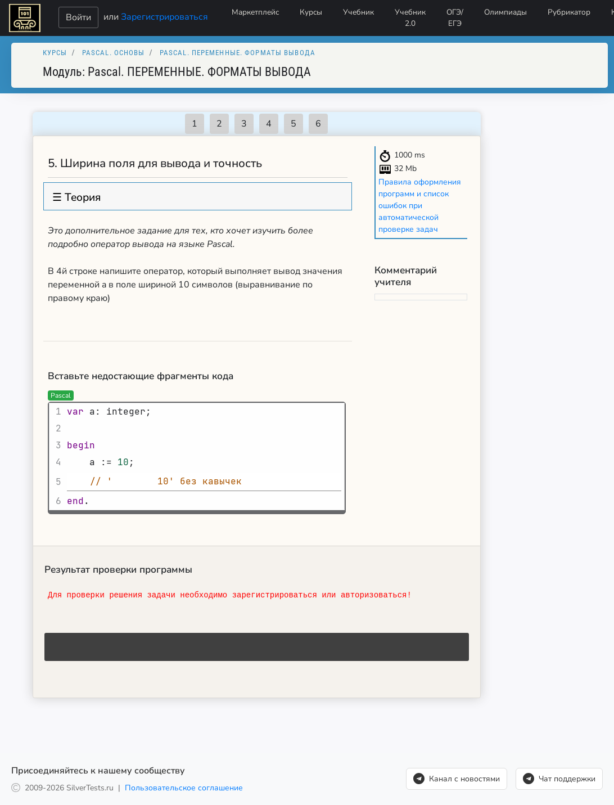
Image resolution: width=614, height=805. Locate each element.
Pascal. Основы (113, 52)
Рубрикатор (569, 12)
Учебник (358, 12)
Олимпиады (505, 12)
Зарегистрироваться (164, 16)
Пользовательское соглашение (184, 787)
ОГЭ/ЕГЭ (454, 18)
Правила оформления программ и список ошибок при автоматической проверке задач (419, 206)
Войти (78, 17)
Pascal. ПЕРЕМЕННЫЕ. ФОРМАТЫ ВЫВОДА (237, 52)
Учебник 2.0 (410, 18)
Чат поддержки (559, 778)
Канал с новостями (456, 778)
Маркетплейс (255, 12)
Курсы (311, 12)
